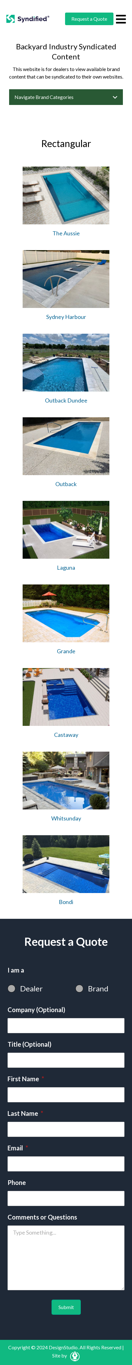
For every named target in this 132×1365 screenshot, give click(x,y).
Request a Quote (89, 19)
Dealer (31, 988)
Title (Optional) (30, 1044)
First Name (26, 1079)
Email (18, 1148)
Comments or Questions (42, 1217)
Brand (98, 988)
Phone (17, 1182)
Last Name (25, 1113)
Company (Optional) (36, 1009)
